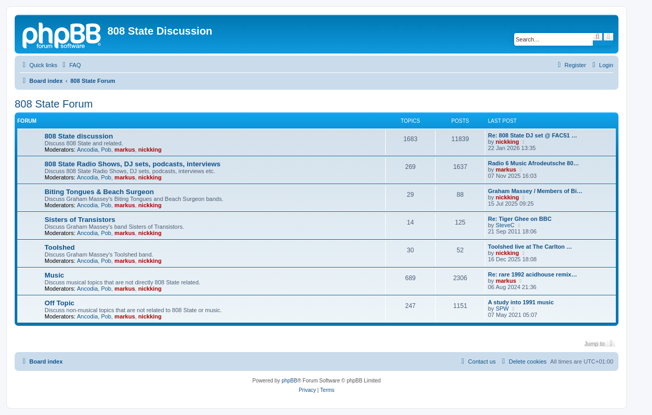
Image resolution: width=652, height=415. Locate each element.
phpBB (289, 381)
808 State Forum (54, 104)
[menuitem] (70, 65)
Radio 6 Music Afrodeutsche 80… (533, 163)
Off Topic (59, 303)
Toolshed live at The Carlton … (530, 246)
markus (124, 149)
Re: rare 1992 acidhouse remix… (532, 274)
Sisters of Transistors (80, 220)
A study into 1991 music (521, 302)
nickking (150, 149)
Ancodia (87, 149)
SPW (502, 308)
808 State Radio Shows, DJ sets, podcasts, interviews (133, 164)
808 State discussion (79, 136)
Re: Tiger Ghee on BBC (519, 219)
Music (54, 275)
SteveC (505, 225)
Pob (106, 149)
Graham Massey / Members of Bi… (535, 191)
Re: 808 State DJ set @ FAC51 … (532, 135)
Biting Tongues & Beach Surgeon (99, 192)
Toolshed (60, 247)
